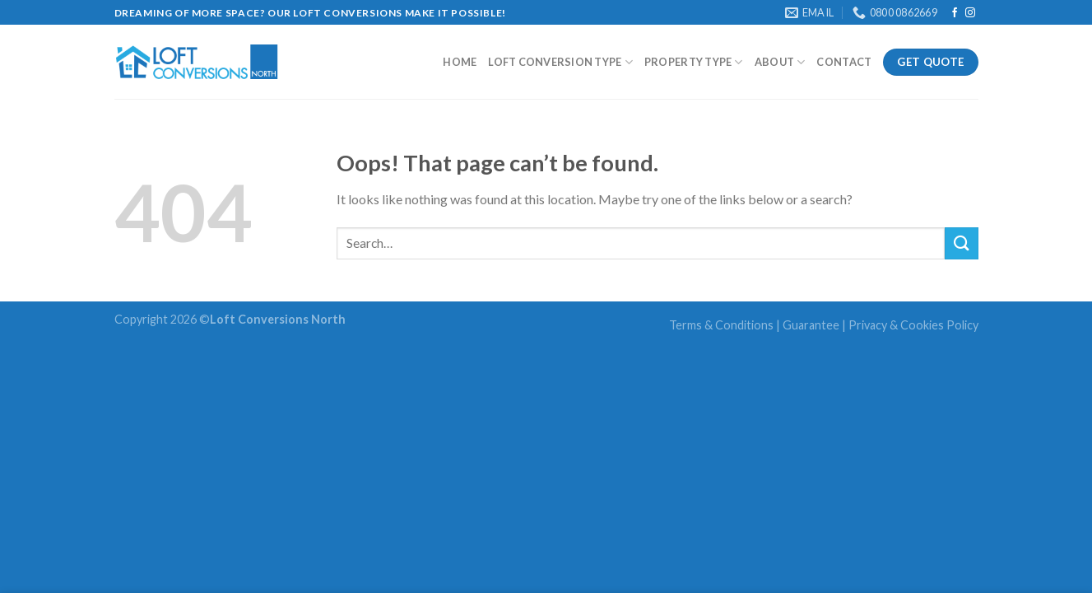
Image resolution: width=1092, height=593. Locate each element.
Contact (843, 61)
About (780, 62)
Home (459, 61)
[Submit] (961, 243)
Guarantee (811, 325)
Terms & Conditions (721, 325)
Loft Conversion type (560, 62)
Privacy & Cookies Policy (913, 325)
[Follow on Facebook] (955, 13)
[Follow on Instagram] (970, 13)
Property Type (693, 62)
